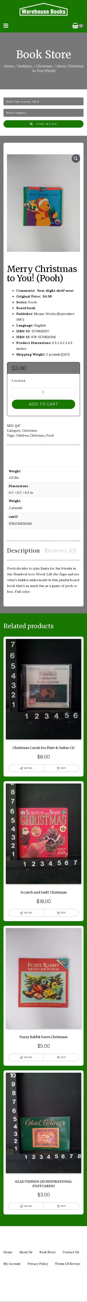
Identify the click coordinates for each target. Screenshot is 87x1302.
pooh (50, 435)
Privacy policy (38, 1264)
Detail (28, 768)
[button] (76, 158)
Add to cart (43, 404)
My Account (12, 1264)
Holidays (25, 66)
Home (8, 66)
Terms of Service (67, 1264)
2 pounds (15, 508)
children (22, 435)
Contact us (71, 1252)
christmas (37, 435)
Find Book (43, 124)
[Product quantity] (43, 392)
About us (25, 1252)
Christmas (44, 66)
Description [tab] (23, 550)
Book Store (47, 1252)
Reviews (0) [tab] (60, 550)
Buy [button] (63, 768)
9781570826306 (20, 523)
